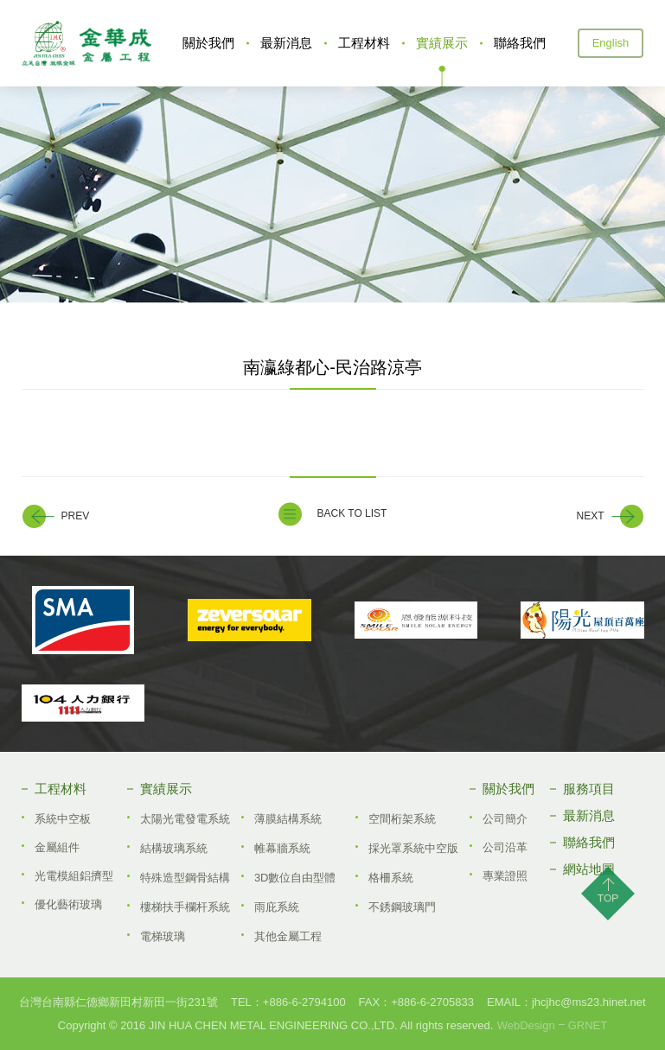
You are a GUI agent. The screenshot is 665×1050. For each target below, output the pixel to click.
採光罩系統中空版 (413, 848)
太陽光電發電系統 (185, 818)
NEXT (590, 516)
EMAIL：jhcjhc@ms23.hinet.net (566, 1002)
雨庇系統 (276, 906)
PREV (75, 516)
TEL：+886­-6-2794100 (288, 1002)
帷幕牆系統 (282, 848)
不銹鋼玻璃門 (402, 906)
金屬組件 (57, 847)
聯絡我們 (520, 42)
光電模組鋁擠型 (74, 875)
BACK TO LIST (352, 513)
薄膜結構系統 (288, 818)
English (611, 42)
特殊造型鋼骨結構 (185, 877)
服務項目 (589, 788)
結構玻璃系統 (174, 848)
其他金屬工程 (288, 936)
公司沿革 (505, 847)
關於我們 (208, 42)
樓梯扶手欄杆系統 (185, 906)
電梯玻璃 (162, 936)
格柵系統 (390, 877)
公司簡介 (505, 818)
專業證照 (505, 875)
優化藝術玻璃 (68, 904)
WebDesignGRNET (552, 1025)
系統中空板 (63, 818)
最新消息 (286, 42)
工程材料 (364, 42)
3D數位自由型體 (295, 877)
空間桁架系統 (402, 818)
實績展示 (442, 42)
